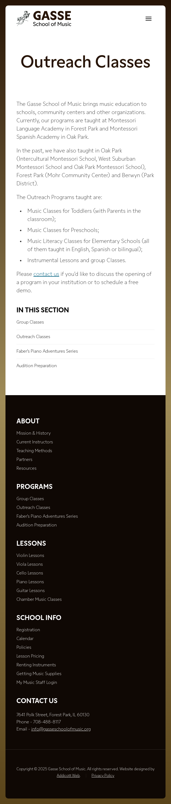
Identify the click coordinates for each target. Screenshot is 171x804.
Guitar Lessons (30, 591)
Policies (23, 648)
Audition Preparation (36, 366)
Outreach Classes (33, 337)
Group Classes (30, 322)
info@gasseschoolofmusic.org (61, 729)
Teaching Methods (34, 451)
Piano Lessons (30, 582)
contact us (46, 274)
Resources (26, 468)
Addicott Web (68, 776)
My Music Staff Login (36, 683)
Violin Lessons (30, 556)
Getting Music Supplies (38, 674)
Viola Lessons (29, 564)
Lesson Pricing (30, 656)
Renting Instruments (36, 665)
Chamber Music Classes (39, 600)
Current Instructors (34, 442)
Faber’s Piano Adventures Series (47, 351)
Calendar (24, 639)
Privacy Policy (103, 776)
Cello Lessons (29, 573)
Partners (24, 460)
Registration (28, 630)
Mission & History (33, 433)
